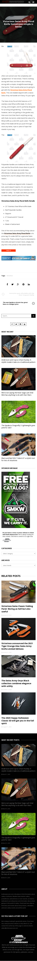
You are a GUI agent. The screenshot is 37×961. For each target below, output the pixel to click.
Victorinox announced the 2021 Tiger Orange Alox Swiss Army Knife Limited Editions (17, 646)
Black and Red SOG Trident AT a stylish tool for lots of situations (18, 459)
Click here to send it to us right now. (22, 536)
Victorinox (10, 276)
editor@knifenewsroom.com (9, 928)
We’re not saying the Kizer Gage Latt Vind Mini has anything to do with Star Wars (17, 394)
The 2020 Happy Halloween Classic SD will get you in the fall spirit (17, 720)
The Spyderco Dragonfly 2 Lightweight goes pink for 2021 (18, 426)
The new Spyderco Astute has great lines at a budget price (17, 303)
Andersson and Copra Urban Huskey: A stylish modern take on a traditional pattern (18, 361)
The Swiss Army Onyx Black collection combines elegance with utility (16, 683)
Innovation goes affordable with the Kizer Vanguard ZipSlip (20, 294)
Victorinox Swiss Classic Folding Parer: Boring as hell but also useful (17, 609)
